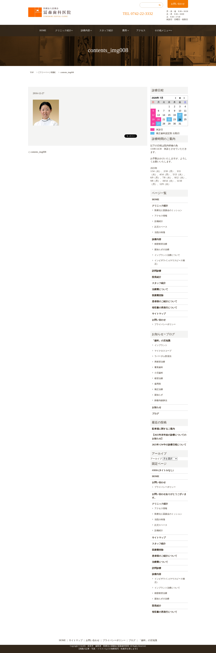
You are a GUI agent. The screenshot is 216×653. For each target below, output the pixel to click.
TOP (32, 72)
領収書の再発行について (164, 307)
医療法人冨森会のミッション (168, 210)
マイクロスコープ (162, 351)
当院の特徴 (159, 232)
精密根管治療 (160, 244)
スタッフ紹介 (106, 30)
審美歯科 (158, 367)
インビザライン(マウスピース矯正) (169, 262)
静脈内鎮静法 (160, 400)
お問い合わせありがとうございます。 (169, 496)
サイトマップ (159, 313)
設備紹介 (158, 221)
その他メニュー (154, 30)
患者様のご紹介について (164, 301)
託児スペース (160, 227)
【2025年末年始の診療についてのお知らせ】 (169, 437)
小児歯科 (158, 373)
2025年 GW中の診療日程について (169, 444)
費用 (121, 30)
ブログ (155, 413)
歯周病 (157, 384)
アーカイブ (156, 458)
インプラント (160, 345)
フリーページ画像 (47, 72)
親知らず (158, 395)
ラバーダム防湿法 (162, 356)
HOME (50, 30)
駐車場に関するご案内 (163, 429)
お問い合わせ (178, 4)
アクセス (135, 30)
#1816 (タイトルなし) (163, 470)
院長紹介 (156, 277)
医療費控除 (157, 295)
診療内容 (87, 30)
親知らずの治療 (161, 249)
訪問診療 (156, 271)
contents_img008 (38, 152)
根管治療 (158, 378)
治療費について (160, 289)
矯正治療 (158, 389)
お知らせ (156, 407)
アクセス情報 (160, 215)
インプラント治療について (167, 255)
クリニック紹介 (67, 30)
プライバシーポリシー (165, 324)
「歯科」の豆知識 (161, 340)
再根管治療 (159, 361)
